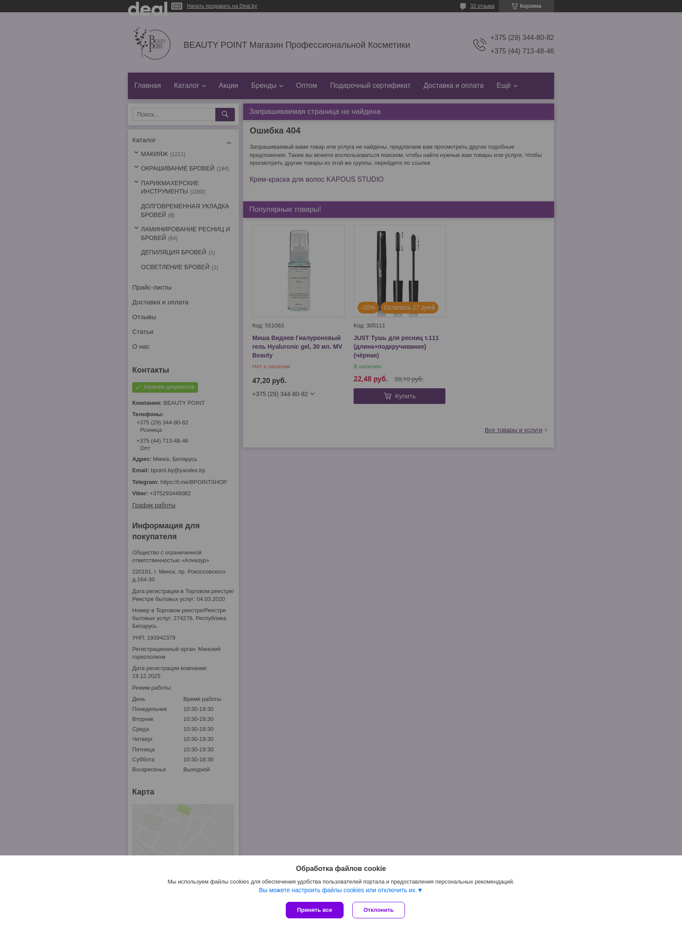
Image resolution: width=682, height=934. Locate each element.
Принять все (314, 910)
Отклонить (379, 910)
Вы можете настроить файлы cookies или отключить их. (338, 890)
